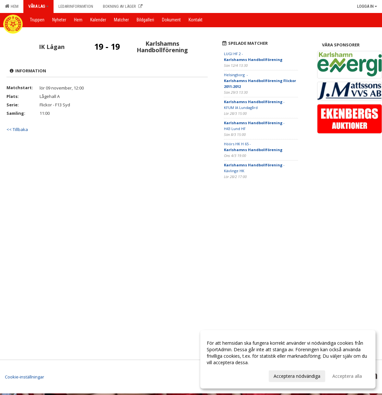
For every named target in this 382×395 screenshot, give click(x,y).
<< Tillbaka (17, 129)
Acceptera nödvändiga (297, 376)
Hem (11, 6)
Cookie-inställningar (24, 377)
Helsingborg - (260, 80)
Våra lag (38, 6)
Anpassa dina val (224, 375)
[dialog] (288, 359)
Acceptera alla (347, 376)
